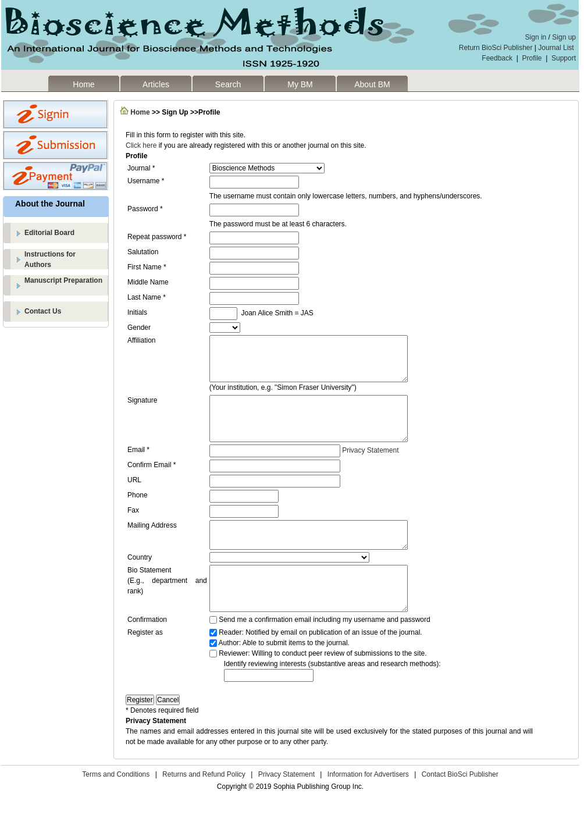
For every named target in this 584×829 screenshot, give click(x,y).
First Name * (146, 267)
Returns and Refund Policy (203, 806)
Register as (145, 664)
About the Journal (50, 203)
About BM (372, 84)
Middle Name (148, 282)
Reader (230, 664)
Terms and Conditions (115, 806)
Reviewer (233, 685)
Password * (145, 209)
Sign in (536, 37)
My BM (300, 84)
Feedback (497, 58)
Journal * (141, 168)
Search (228, 84)
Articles (156, 84)
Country (139, 580)
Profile (532, 58)
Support (563, 58)
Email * (138, 467)
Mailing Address (152, 543)
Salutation (142, 252)
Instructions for (66, 260)
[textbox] (269, 706)
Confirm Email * (151, 482)
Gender (139, 327)
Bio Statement (149, 593)
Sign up (564, 37)
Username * (145, 181)
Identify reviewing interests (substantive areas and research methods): (332, 695)
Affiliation (141, 340)
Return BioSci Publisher (496, 48)
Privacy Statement (370, 468)
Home (83, 84)
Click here (141, 145)
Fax (133, 528)
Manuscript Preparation (63, 280)
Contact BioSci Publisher (460, 806)
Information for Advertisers (368, 806)
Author (228, 674)
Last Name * (146, 297)
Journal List (557, 48)
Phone (137, 512)
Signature (142, 409)
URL (134, 497)
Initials (137, 312)
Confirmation (147, 651)
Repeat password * (156, 237)
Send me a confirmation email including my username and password (324, 651)
